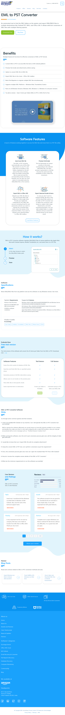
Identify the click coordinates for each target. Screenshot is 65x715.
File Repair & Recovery (7, 658)
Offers (23, 8)
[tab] (32, 425)
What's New (28, 324)
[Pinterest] (24, 702)
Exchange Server (6, 645)
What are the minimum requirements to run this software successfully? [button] (22, 462)
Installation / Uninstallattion (18, 324)
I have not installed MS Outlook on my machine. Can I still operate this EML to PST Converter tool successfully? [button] (30, 424)
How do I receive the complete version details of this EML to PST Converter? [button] (24, 457)
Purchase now (55, 393)
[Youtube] (19, 702)
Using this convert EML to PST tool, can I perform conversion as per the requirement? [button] (26, 448)
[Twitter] (13, 702)
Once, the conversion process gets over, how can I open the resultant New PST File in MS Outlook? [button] (30, 452)
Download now (40, 393)
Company (45, 8)
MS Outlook (4, 652)
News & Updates (6, 634)
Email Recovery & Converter (9, 655)
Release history (36, 324)
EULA (42, 324)
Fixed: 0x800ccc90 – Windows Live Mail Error (29, 578)
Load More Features (32, 220)
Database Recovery (6, 662)
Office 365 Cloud (6, 649)
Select (16, 251)
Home (3, 621)
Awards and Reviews (7, 628)
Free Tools (39, 8)
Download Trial (7, 32)
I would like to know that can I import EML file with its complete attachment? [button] (24, 443)
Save (8, 262)
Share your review (32, 544)
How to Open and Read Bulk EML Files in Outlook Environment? (50, 579)
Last (40, 536)
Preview (9, 258)
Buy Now (20, 32)
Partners (29, 8)
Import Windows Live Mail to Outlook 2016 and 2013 (9, 578)
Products (19, 8)
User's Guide (7, 324)
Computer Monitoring (7, 665)
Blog (34, 8)
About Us (3, 624)
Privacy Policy (28, 713)
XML (39, 713)
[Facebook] (2, 702)
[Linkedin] (8, 702)
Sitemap (34, 713)
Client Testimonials (6, 631)
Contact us (49, 3)
